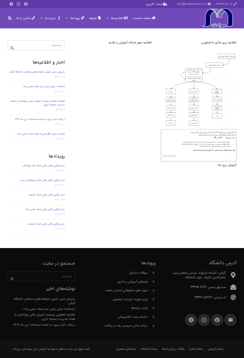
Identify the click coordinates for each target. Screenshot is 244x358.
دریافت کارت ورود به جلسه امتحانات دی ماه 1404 (40, 119)
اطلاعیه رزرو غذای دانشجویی (219, 42)
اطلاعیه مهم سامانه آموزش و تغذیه (130, 42)
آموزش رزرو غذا (227, 165)
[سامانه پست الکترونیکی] (151, 317)
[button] (108, 18)
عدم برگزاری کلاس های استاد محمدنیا (46, 224)
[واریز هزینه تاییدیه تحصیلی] (151, 299)
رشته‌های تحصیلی (126, 349)
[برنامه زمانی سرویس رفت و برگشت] (151, 326)
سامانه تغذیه (196, 349)
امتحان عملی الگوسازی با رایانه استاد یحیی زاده (41, 134)
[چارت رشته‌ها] (151, 308)
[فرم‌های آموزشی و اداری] (151, 282)
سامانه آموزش (216, 349)
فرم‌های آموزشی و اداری (132, 281)
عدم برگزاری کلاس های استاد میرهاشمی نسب (42, 180)
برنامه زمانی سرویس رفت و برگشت (125, 325)
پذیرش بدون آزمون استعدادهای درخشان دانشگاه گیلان (37, 72)
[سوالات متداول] (151, 273)
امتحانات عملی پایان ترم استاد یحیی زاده (44, 86)
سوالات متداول (138, 272)
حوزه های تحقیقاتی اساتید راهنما (126, 290)
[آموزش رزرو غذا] (199, 107)
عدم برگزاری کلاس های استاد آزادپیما (47, 195)
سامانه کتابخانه (149, 349)
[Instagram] (18, 4)
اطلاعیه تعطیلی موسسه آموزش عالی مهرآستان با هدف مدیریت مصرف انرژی (37, 103)
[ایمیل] (230, 320)
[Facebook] (26, 4)
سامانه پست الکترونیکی (132, 316)
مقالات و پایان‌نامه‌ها (173, 349)
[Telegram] (11, 4)
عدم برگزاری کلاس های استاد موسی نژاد (45, 209)
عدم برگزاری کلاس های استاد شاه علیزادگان (43, 165)
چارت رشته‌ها (139, 308)
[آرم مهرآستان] (217, 18)
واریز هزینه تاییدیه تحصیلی (130, 299)
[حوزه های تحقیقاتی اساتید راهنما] (151, 291)
